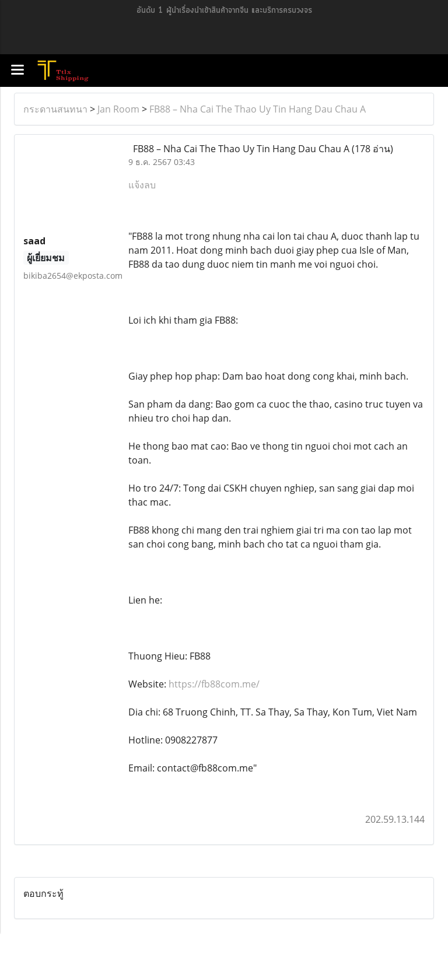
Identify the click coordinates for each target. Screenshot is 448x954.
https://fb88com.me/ (214, 684)
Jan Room (118, 109)
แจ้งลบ (142, 184)
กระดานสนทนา (55, 109)
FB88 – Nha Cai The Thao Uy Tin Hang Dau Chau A (257, 109)
